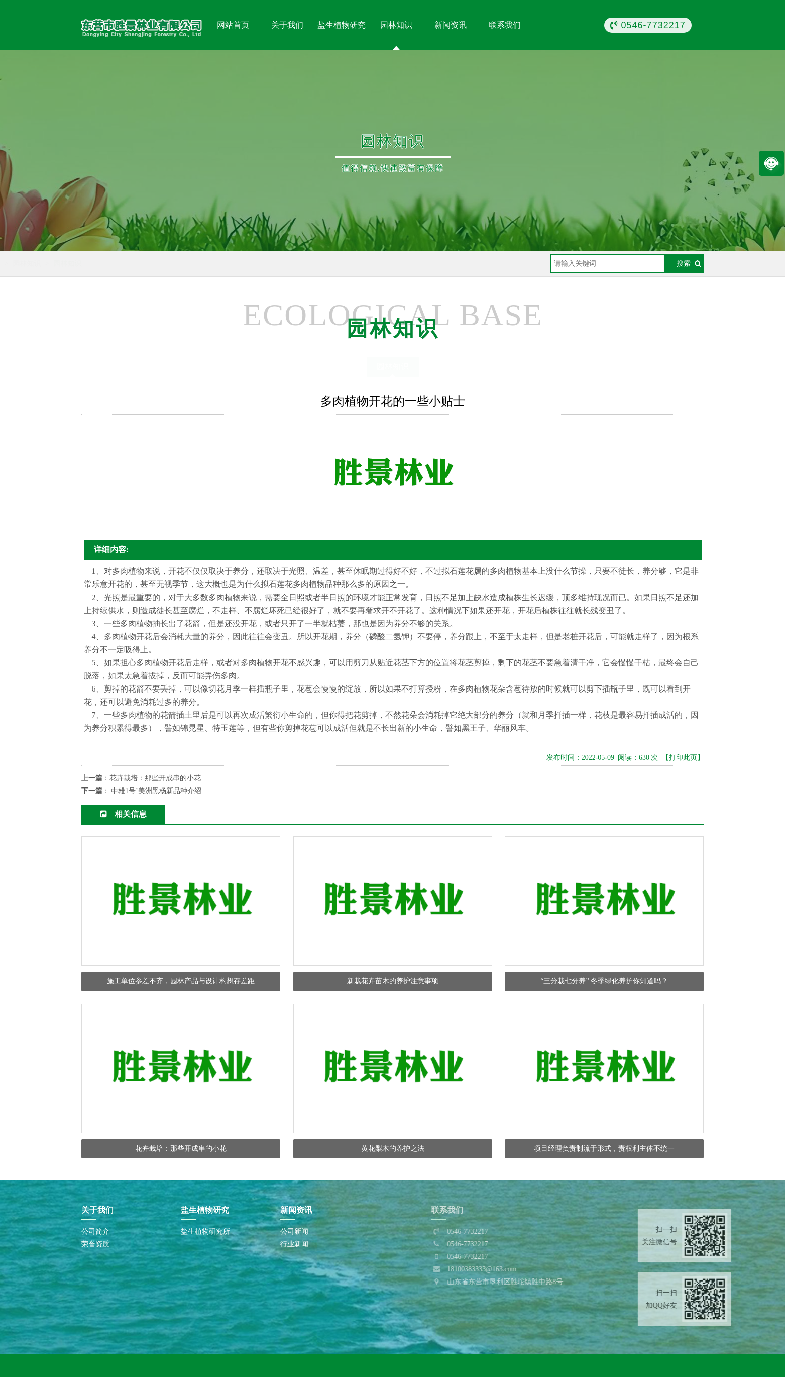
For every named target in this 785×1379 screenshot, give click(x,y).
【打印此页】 (683, 757)
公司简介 (95, 1233)
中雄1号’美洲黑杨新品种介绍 (156, 791)
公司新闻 (294, 1233)
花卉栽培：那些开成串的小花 (155, 778)
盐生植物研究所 (205, 1233)
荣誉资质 (95, 1246)
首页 (131, 263)
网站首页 (233, 25)
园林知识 (164, 263)
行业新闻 (294, 1246)
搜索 (684, 263)
